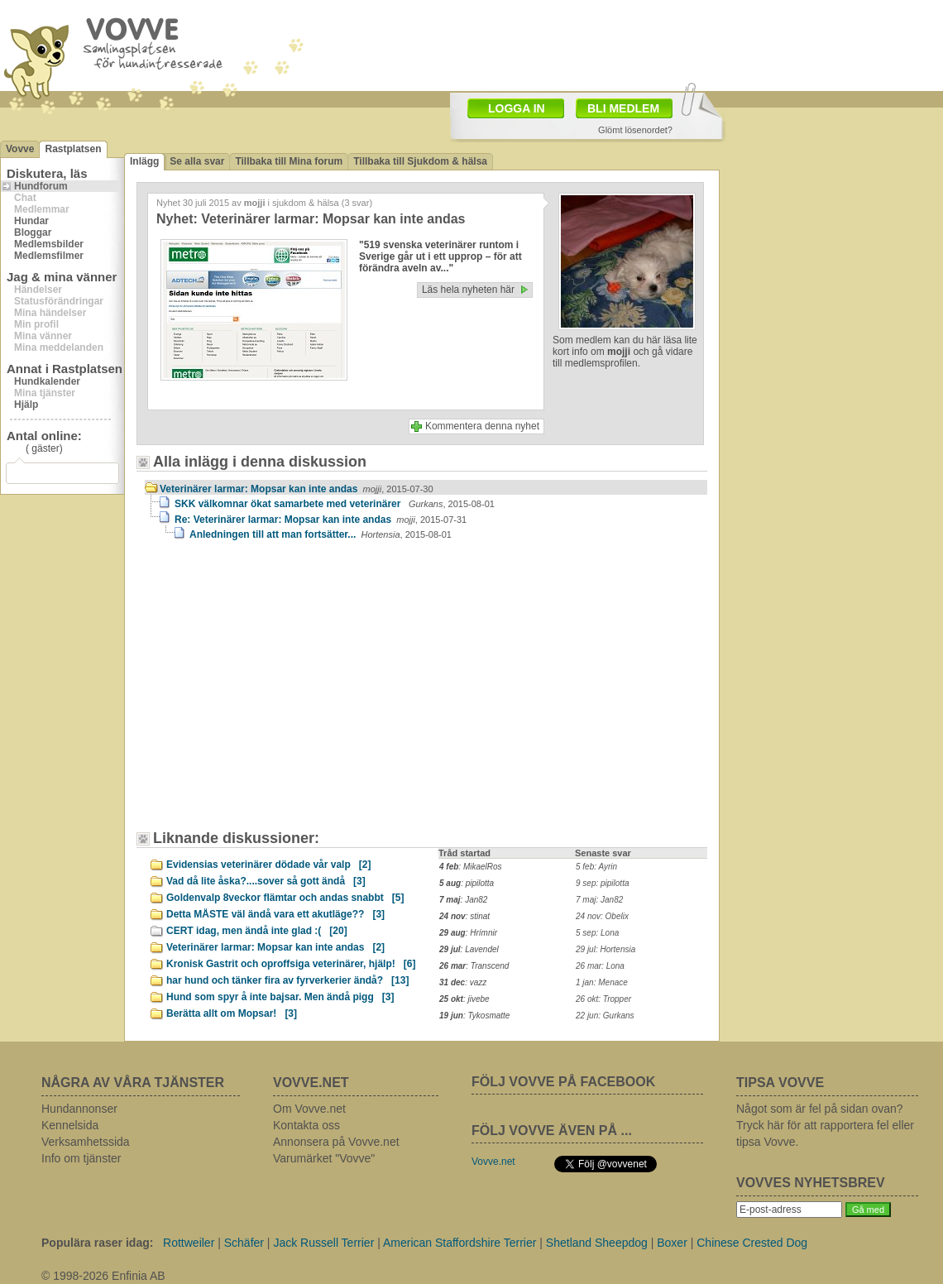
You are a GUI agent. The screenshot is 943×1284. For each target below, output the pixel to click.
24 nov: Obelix (602, 916)
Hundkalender (47, 381)
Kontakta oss (306, 1125)
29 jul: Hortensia (605, 949)
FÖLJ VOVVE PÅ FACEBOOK (563, 1082)
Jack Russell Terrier (323, 1242)
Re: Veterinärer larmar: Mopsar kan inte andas (321, 519)
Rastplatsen (73, 149)
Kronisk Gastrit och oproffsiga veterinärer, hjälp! (290, 964)
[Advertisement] (274, 693)
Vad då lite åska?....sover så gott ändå (266, 881)
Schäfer (244, 1242)
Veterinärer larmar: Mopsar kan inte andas (296, 489)
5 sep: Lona (597, 932)
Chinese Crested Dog (751, 1242)
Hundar (31, 221)
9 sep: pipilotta (602, 883)
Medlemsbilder (49, 244)
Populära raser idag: (97, 1242)
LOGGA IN (516, 108)
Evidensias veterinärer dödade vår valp (268, 864)
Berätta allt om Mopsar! (231, 1013)
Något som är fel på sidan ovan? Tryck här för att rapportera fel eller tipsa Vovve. (825, 1125)
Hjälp (26, 404)
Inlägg (144, 161)
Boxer (672, 1242)
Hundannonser (79, 1108)
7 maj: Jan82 (599, 899)
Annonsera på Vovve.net (336, 1141)
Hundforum (41, 186)
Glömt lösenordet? (635, 130)
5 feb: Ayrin (596, 866)
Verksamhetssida (85, 1141)
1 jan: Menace (602, 982)
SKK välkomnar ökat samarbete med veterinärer (335, 504)
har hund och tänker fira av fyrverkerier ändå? (287, 980)
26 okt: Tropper (603, 999)
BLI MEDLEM (623, 108)
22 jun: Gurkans (605, 1015)
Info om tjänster (81, 1158)
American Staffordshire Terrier (459, 1242)
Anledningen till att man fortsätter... (320, 534)
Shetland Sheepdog (597, 1242)
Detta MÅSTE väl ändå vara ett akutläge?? (275, 914)
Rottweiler (188, 1242)
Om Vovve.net (309, 1108)
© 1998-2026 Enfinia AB (103, 1275)
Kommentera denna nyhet (482, 426)
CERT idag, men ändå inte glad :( (256, 931)
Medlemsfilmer (49, 255)
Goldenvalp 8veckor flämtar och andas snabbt (285, 897)
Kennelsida (69, 1125)
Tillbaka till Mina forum (288, 161)
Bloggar (32, 232)
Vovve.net (493, 1161)
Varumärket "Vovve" (324, 1158)
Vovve (20, 149)
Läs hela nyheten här (468, 289)
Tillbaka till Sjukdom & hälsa (420, 161)
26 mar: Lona (600, 965)
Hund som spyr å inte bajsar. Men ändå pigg (280, 997)
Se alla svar (197, 161)
